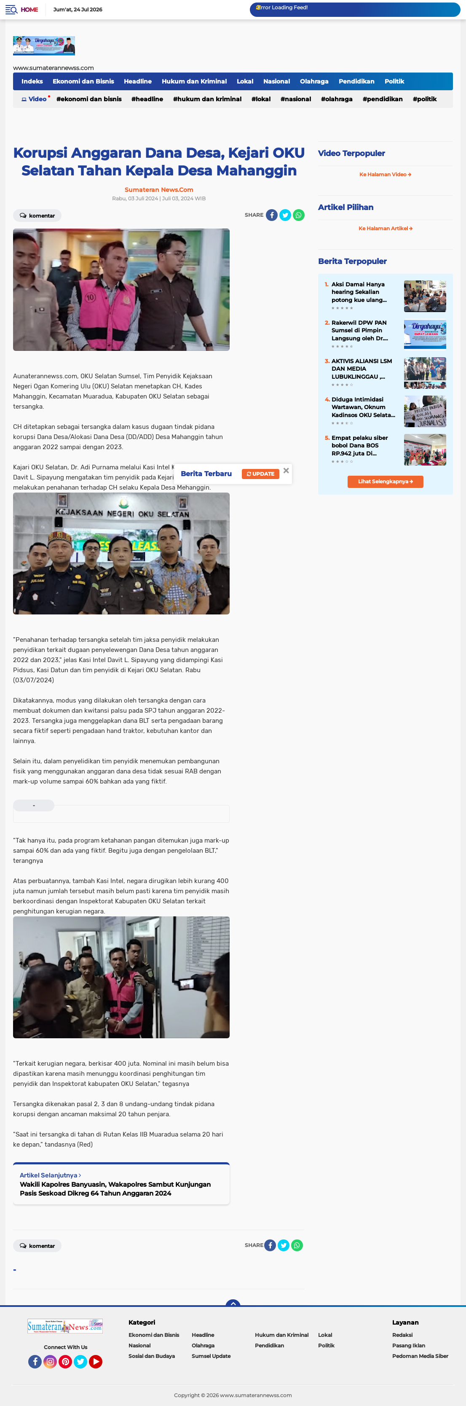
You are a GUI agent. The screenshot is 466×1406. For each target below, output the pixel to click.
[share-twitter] (285, 215)
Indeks (32, 81)
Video (37, 99)
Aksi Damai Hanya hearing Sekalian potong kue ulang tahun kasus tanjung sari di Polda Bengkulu (364, 292)
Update (260, 474)
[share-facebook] (272, 215)
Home (29, 9)
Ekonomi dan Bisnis (83, 81)
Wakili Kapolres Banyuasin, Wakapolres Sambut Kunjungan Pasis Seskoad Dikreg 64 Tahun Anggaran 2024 (115, 1188)
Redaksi (402, 1335)
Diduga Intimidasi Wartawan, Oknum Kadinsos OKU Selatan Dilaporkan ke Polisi (363, 407)
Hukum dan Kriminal (194, 81)
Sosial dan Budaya (152, 1356)
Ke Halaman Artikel (386, 228)
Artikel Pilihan (345, 207)
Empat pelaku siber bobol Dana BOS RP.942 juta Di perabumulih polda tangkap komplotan (360, 445)
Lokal (245, 81)
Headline (138, 81)
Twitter (84, 1365)
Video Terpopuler (351, 153)
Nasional (276, 81)
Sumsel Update (211, 1356)
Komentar (37, 215)
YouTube (101, 1365)
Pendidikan (357, 81)
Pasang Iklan (408, 1345)
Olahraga (314, 81)
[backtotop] (233, 1306)
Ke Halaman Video (385, 174)
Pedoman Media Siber (420, 1356)
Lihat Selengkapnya (385, 481)
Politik (394, 81)
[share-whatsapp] (299, 215)
